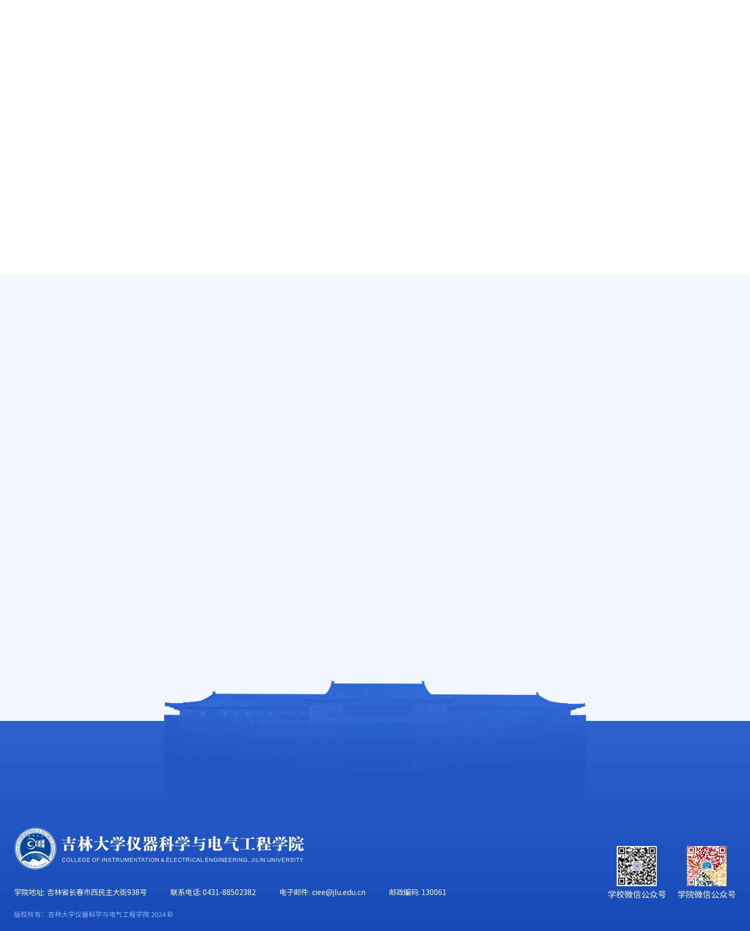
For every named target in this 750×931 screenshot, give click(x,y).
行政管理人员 (69, 384)
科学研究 (327, 74)
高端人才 (59, 290)
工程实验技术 (69, 416)
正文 (729, 315)
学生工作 (561, 74)
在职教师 (59, 353)
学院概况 (92, 74)
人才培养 (249, 74)
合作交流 (717, 74)
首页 (24, 74)
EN (653, 30)
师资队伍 (171, 74)
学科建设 (405, 74)
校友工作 (639, 74)
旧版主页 (691, 30)
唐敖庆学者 (64, 321)
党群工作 (483, 74)
